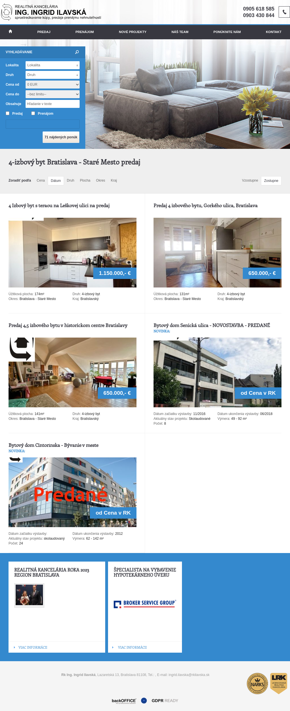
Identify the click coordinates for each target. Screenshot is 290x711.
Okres (100, 180)
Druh (70, 180)
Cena (41, 180)
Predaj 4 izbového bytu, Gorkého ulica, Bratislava (206, 205)
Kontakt (273, 32)
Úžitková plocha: (21, 294)
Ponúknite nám (227, 32)
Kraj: (76, 299)
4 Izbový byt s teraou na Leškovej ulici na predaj (59, 205)
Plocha (85, 180)
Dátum (56, 181)
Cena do (12, 94)
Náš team (179, 32)
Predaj (43, 32)
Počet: (158, 424)
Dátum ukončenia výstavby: (238, 414)
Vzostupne (250, 180)
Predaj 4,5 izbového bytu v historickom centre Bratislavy (68, 325)
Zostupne (271, 181)
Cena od (12, 85)
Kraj (114, 180)
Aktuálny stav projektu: (171, 419)
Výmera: (224, 419)
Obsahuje (13, 104)
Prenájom (85, 32)
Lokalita (12, 65)
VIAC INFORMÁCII (32, 647)
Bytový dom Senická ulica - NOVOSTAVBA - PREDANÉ (212, 325)
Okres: (13, 299)
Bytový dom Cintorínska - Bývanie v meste (53, 445)
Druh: (76, 294)
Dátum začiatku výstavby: (173, 414)
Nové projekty (132, 32)
